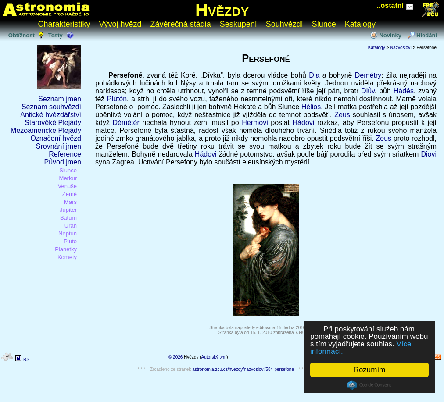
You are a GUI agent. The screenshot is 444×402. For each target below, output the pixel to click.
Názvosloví (401, 47)
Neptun (67, 233)
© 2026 (175, 357)
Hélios (311, 106)
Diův (368, 91)
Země (69, 194)
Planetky (66, 249)
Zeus (342, 114)
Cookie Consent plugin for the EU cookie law (369, 385)
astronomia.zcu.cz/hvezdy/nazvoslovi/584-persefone (243, 369)
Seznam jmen (59, 99)
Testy (55, 35)
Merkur (68, 178)
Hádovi (304, 122)
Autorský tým (214, 357)
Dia (314, 75)
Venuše (67, 186)
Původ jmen (63, 162)
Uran (70, 225)
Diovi (429, 154)
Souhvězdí (284, 24)
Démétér (125, 122)
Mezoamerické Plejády (46, 130)
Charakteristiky (64, 24)
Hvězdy (222, 9)
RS (26, 359)
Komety (67, 257)
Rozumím (370, 370)
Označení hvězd (55, 138)
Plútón (117, 99)
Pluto (70, 241)
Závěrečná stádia (180, 24)
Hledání (426, 35)
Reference (65, 154)
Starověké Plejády (53, 122)
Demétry (368, 75)
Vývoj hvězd (120, 24)
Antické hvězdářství (50, 114)
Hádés (404, 91)
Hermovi (255, 122)
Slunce (324, 24)
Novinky (390, 35)
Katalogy (360, 24)
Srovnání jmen (58, 146)
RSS (435, 357)
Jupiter (68, 209)
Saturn (68, 217)
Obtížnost (21, 35)
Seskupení (238, 24)
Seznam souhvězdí (51, 106)
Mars (70, 202)
